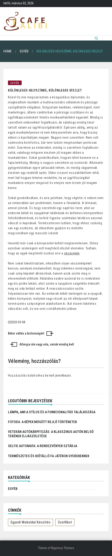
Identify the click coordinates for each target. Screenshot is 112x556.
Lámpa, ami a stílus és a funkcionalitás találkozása (51, 412)
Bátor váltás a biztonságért (26, 333)
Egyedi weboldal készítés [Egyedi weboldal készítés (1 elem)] (30, 522)
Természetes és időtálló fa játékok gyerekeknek (48, 456)
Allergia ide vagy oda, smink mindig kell (46, 344)
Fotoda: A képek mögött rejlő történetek (42, 422)
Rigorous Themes (62, 548)
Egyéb (14, 83)
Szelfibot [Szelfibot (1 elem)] (65, 522)
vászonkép (72, 253)
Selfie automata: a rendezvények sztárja (42, 446)
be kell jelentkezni (58, 375)
